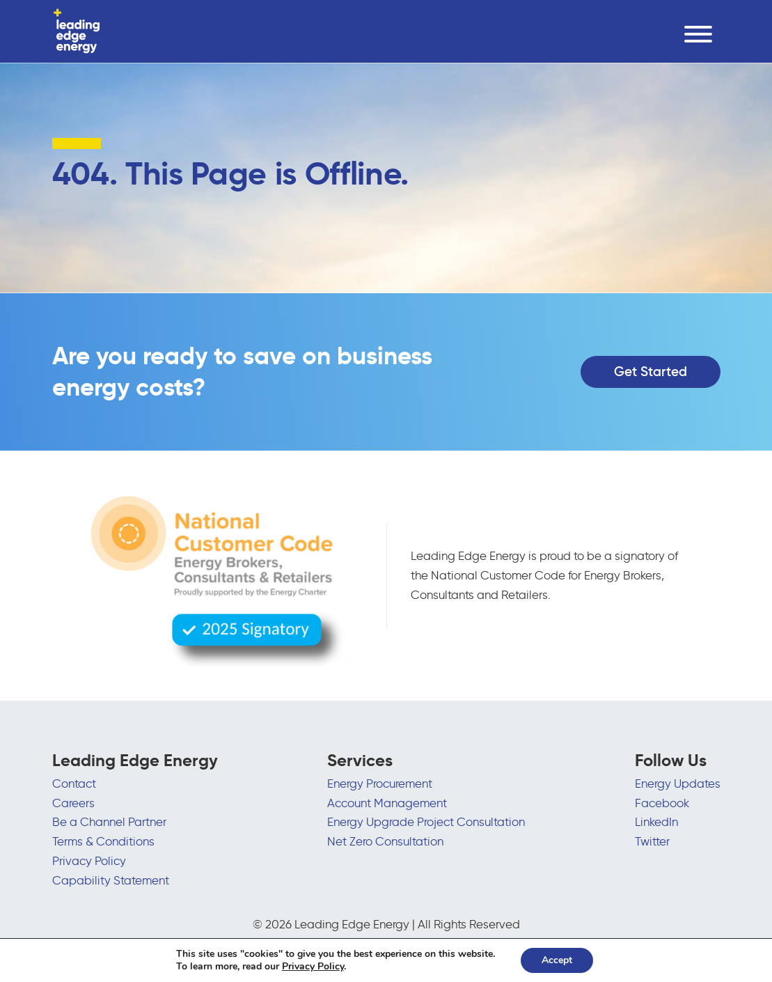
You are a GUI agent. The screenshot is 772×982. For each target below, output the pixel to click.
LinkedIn (656, 821)
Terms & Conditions (103, 841)
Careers (73, 803)
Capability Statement (110, 880)
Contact (74, 783)
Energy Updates (677, 783)
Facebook (662, 803)
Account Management (387, 803)
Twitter (652, 841)
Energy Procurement (379, 783)
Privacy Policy (89, 860)
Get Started (650, 372)
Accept (557, 960)
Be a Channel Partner (109, 821)
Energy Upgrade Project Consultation (426, 821)
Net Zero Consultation (385, 841)
